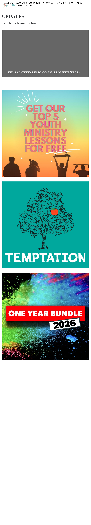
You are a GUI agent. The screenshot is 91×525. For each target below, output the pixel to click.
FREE (20, 6)
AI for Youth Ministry (54, 3)
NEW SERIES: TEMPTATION (27, 3)
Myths (28, 6)
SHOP (71, 3)
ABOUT (80, 3)
